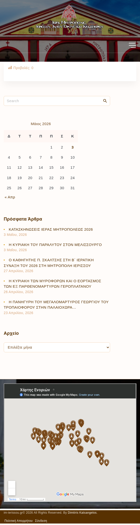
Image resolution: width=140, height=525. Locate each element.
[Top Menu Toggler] (132, 45)
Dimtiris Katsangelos (82, 512)
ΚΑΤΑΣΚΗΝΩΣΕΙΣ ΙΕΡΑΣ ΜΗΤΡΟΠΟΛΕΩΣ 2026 (51, 229)
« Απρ (10, 197)
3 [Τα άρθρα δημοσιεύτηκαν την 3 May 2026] (72, 147)
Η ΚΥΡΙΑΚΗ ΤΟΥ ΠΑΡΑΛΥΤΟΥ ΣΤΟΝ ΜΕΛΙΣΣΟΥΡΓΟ (55, 245)
